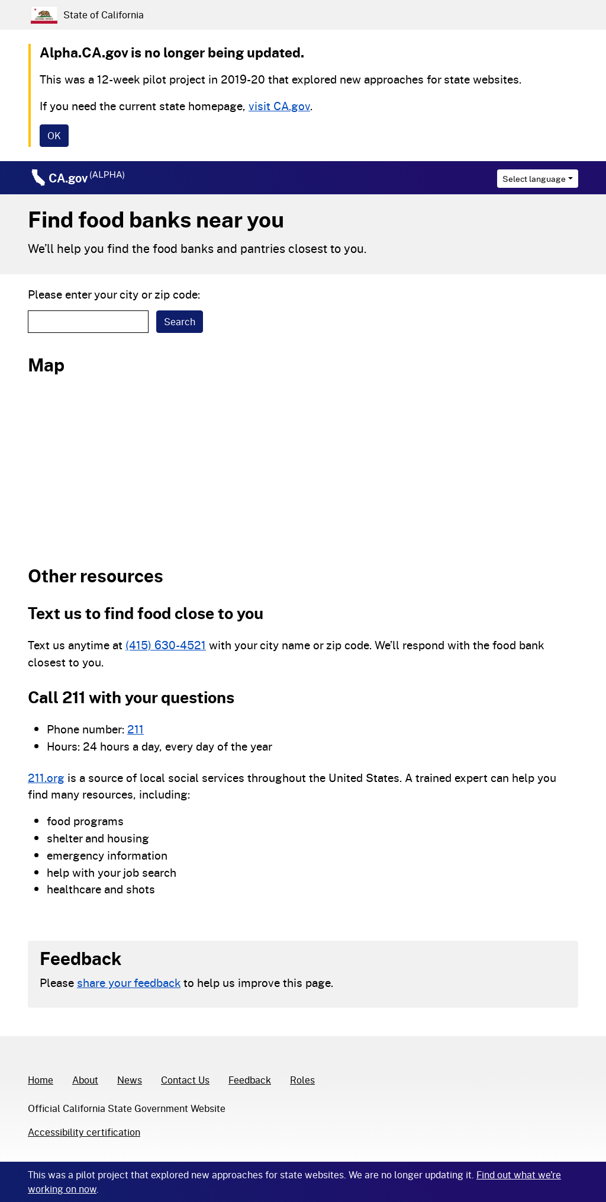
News (129, 1079)
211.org (46, 778)
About (85, 1079)
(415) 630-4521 (165, 645)
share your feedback (128, 983)
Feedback (249, 1079)
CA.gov (87, 178)
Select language (534, 178)
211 (135, 729)
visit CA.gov (279, 106)
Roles (302, 1079)
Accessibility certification (84, 1132)
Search (179, 321)
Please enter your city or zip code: (114, 294)
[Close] (54, 135)
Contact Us (185, 1079)
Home (40, 1079)
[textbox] (88, 321)
